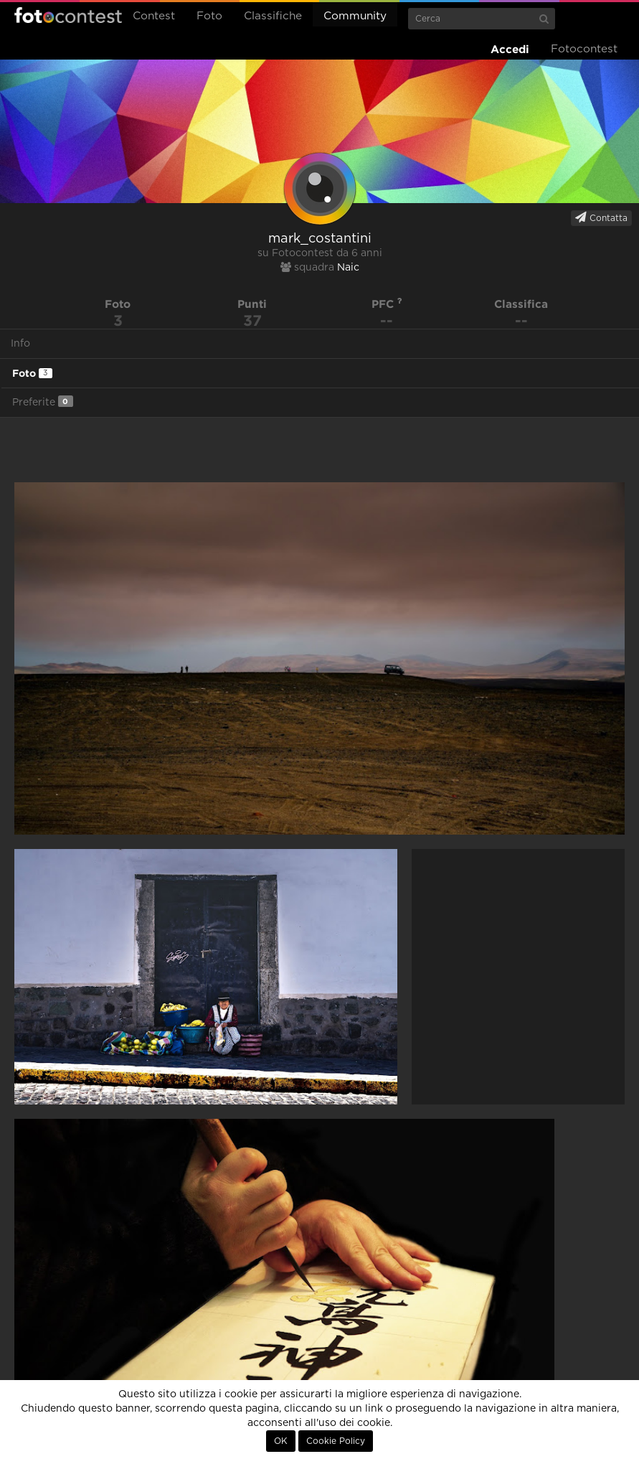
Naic (348, 268)
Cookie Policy (335, 1441)
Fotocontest (68, 15)
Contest (154, 16)
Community (355, 16)
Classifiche (273, 16)
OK (281, 1441)
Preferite (42, 401)
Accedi (510, 49)
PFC (386, 304)
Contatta (601, 217)
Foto (209, 16)
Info (20, 344)
